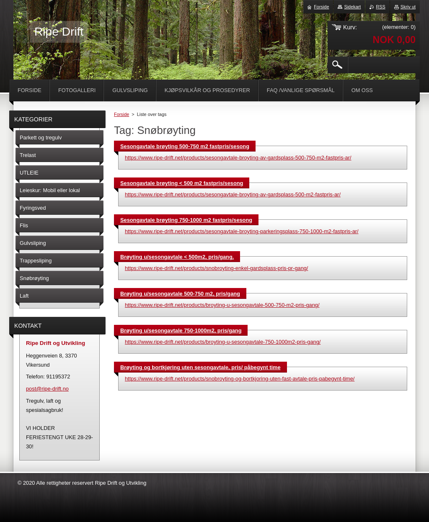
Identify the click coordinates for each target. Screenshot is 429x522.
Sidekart (352, 6)
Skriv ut (408, 6)
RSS (380, 6)
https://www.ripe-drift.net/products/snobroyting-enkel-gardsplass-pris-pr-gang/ (216, 268)
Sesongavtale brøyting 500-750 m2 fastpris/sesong (184, 146)
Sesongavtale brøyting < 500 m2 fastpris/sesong (181, 183)
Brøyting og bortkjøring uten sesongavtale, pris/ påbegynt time (200, 367)
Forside (121, 114)
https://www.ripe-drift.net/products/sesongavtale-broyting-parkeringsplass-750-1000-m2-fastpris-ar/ (242, 231)
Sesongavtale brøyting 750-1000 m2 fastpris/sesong (186, 220)
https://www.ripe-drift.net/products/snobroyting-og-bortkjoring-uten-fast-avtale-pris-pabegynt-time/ (239, 378)
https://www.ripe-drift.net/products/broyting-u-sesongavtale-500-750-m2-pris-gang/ (222, 305)
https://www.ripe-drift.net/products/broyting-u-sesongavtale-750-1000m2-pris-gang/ (222, 342)
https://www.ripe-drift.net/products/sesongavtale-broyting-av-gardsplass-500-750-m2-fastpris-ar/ (238, 157)
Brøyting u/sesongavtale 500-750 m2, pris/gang (180, 294)
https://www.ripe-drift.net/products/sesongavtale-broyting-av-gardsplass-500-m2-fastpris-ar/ (233, 194)
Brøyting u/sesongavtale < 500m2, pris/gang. (177, 257)
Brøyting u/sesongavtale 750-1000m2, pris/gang (180, 330)
